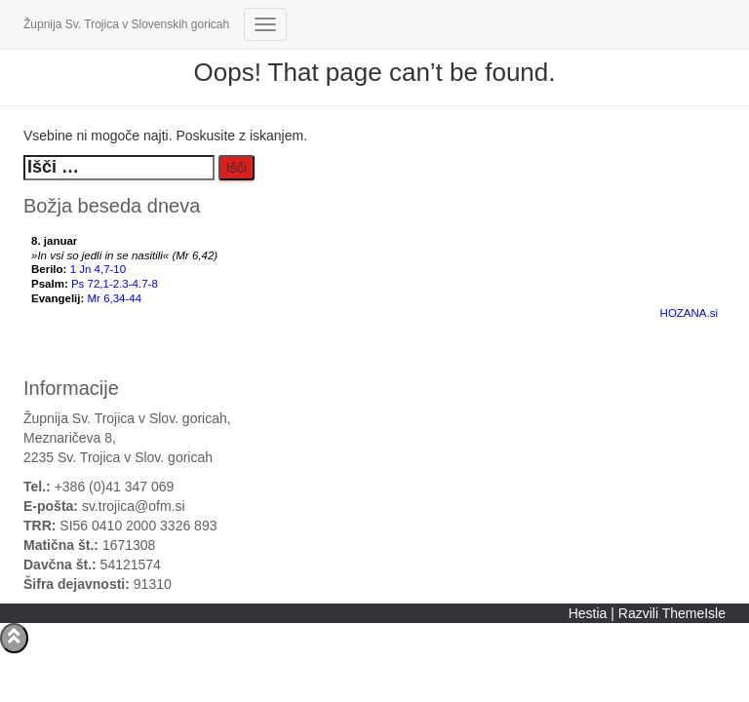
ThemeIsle (694, 613)
